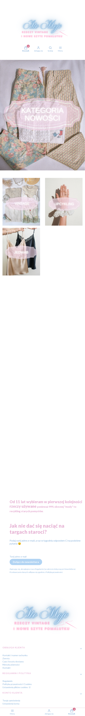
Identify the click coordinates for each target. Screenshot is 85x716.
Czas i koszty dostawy (13, 661)
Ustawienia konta (10, 703)
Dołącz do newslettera (26, 561)
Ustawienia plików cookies (15, 687)
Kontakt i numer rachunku (15, 655)
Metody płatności (11, 664)
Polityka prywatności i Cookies (17, 684)
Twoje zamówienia (11, 700)
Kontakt (6, 667)
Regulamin (7, 681)
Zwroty (6, 658)
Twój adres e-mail (18, 556)
